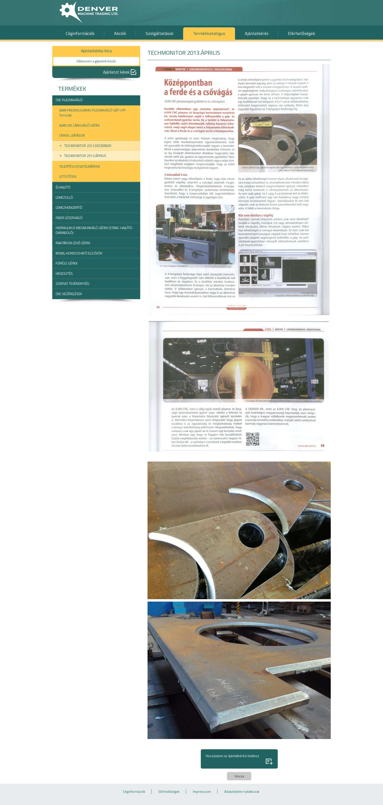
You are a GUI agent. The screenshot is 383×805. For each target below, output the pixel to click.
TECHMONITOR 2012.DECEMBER (87, 145)
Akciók (120, 33)
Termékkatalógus (209, 33)
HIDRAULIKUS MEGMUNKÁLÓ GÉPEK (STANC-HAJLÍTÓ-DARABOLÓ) (94, 230)
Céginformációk (80, 33)
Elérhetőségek (301, 33)
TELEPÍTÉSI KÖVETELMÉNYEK (79, 166)
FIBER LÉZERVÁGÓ (69, 217)
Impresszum (202, 791)
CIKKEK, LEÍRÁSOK (72, 135)
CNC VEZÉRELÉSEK (69, 293)
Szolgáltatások (159, 33)
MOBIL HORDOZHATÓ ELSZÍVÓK (79, 253)
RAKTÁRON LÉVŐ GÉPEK (73, 242)
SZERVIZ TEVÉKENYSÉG (72, 283)
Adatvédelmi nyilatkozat (241, 791)
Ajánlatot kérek (119, 72)
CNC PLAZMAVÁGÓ (69, 99)
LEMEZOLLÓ (64, 197)
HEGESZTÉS (64, 273)
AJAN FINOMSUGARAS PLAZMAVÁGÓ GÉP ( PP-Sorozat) (93, 113)
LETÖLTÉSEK (68, 176)
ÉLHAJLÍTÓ (63, 187)
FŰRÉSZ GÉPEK (67, 263)
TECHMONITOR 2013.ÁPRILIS (85, 155)
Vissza (239, 776)
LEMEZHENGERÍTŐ (69, 207)
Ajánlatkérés (256, 33)
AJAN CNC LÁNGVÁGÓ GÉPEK (79, 125)
